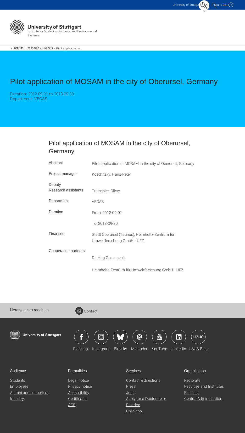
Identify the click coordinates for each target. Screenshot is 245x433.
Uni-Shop (134, 410)
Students (17, 380)
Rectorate (192, 380)
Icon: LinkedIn (179, 337)
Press (130, 386)
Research (33, 48)
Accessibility (78, 392)
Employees (19, 386)
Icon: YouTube (159, 337)
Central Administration (203, 398)
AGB (72, 404)
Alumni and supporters (29, 392)
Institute (18, 48)
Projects (47, 48)
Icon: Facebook (81, 337)
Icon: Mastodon (140, 337)
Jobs (130, 392)
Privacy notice (80, 386)
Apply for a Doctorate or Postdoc (146, 401)
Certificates (77, 398)
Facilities (191, 392)
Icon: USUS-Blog (198, 337)
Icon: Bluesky (120, 337)
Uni (187, 4)
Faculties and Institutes (204, 386)
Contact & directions (143, 380)
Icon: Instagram (101, 337)
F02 (219, 4)
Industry (17, 398)
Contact (86, 310)
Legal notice (78, 380)
